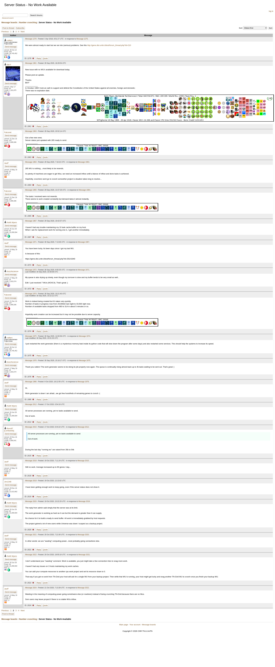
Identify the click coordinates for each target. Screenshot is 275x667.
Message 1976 (31, 360)
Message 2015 (31, 427)
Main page (123, 625)
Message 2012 (31, 404)
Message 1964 (31, 162)
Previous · (5, 32)
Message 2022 (31, 555)
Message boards (9, 22)
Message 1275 (82, 39)
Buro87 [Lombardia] (9, 429)
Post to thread (8, 28)
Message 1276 (31, 39)
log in (271, 11)
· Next (22, 32)
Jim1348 (7, 482)
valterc (10, 40)
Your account (135, 625)
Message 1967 (31, 221)
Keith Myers (12, 222)
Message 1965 (31, 190)
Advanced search (8, 18)
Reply (39, 58)
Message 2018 (31, 461)
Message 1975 (31, 336)
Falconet (7, 132)
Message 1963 (31, 131)
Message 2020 (31, 501)
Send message (10, 47)
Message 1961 (31, 63)
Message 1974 (31, 294)
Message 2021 (31, 535)
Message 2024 (31, 588)
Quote (45, 58)
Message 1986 (31, 382)
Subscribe (20, 28)
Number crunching (28, 22)
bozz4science (12, 271)
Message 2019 (31, 481)
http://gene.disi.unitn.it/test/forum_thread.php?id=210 (109, 45)
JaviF (6, 163)
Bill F (9, 65)
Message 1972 (31, 270)
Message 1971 (31, 242)
